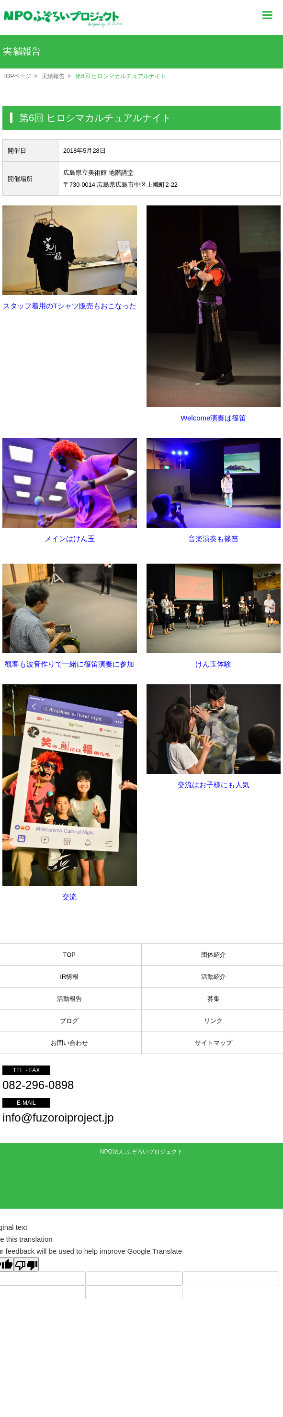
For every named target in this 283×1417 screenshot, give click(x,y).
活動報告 (69, 998)
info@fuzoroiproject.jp (57, 1117)
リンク (213, 1020)
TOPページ (16, 76)
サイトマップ (213, 1042)
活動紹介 (213, 976)
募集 (213, 998)
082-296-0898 (38, 1084)
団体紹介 (213, 954)
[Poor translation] (26, 1264)
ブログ (69, 1020)
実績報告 (53, 76)
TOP (69, 954)
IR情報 (69, 976)
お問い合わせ (69, 1042)
